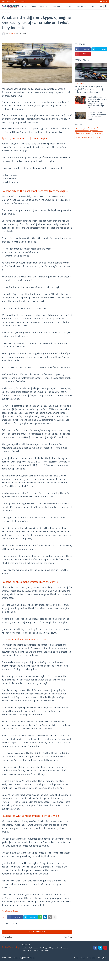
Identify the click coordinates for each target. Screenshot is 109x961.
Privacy (23, 2)
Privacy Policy (102, 958)
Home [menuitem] (24, 6)
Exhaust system (81, 129)
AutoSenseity (17, 958)
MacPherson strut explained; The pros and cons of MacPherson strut (97, 116)
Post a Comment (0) (37, 931)
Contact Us (16, 2)
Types (15, 911)
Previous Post (7, 937)
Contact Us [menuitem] (81, 6)
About (9, 2)
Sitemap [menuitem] (33, 6)
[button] (101, 6)
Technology (97, 133)
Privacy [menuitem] (92, 6)
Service (9, 13)
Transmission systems (84, 137)
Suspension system (83, 133)
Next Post (67, 937)
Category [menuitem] (44, 6)
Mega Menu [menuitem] (57, 6)
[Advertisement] (91, 25)
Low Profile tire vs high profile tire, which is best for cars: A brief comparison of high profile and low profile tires (97, 102)
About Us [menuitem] (70, 6)
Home (3, 2)
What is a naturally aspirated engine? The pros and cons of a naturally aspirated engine (90, 89)
